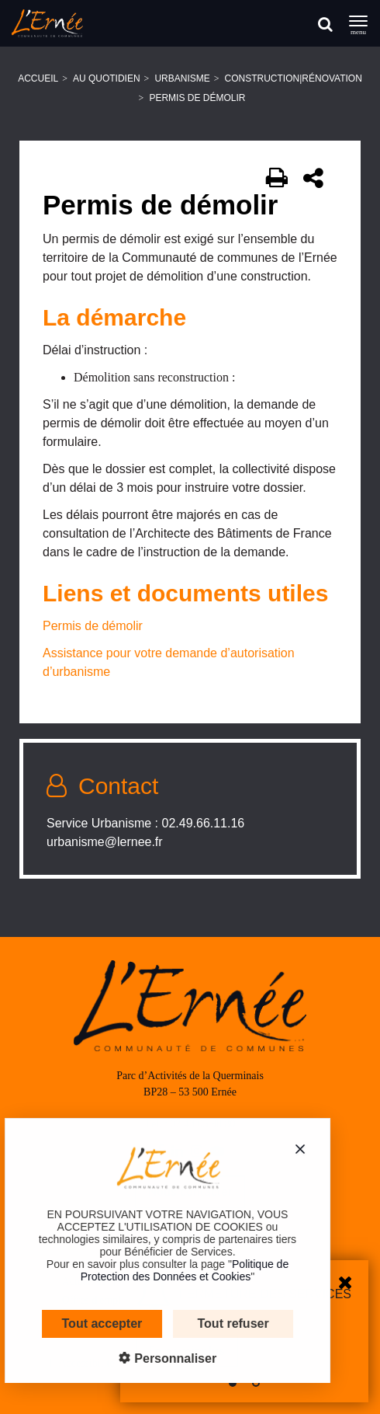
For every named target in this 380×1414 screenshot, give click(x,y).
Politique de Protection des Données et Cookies (172, 1270)
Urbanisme (181, 78)
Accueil (38, 78)
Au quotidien (106, 78)
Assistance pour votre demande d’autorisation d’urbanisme (169, 662)
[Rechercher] (325, 23)
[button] (233, 1383)
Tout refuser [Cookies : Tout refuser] (221, 1323)
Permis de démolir (93, 625)
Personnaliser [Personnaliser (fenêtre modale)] (161, 1358)
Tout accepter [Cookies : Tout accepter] (90, 1323)
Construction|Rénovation (293, 78)
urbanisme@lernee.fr (105, 841)
